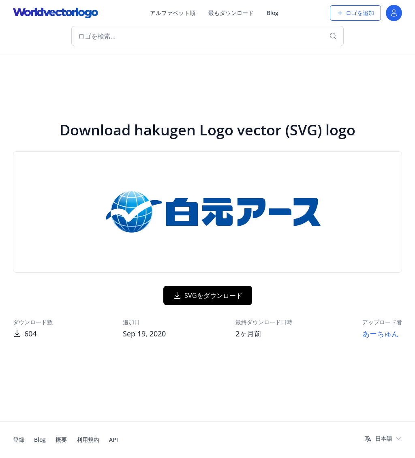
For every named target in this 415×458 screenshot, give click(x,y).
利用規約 (88, 439)
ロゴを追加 (355, 13)
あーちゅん (380, 333)
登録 (18, 439)
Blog (272, 13)
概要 (61, 439)
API (113, 439)
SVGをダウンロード (207, 295)
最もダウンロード (231, 13)
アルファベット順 (172, 13)
